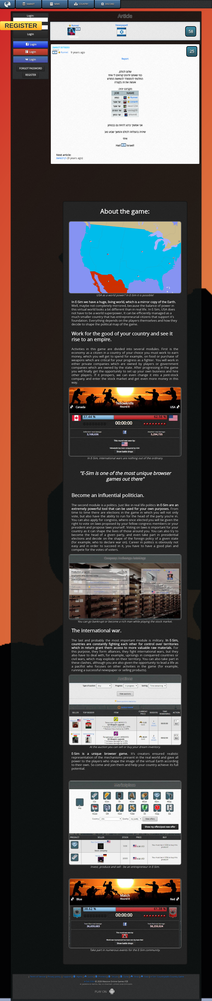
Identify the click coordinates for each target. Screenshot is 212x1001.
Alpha (77, 976)
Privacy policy (54, 976)
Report (125, 59)
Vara (144, 976)
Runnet (133, 97)
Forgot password (30, 68)
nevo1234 (132, 106)
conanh (132, 102)
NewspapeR (121, 25)
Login (31, 44)
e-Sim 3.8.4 (89, 981)
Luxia (88, 976)
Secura (113, 976)
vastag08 (132, 110)
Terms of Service (37, 976)
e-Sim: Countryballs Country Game (167, 976)
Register (30, 75)
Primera (100, 976)
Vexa (134, 976)
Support (67, 976)
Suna (124, 976)
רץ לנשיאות (61, 158)
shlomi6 (133, 114)
